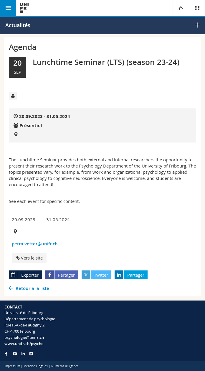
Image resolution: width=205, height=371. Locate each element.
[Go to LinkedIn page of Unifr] (23, 354)
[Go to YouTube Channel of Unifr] (15, 354)
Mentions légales (36, 366)
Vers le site (29, 258)
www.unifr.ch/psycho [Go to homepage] (24, 343)
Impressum (12, 366)
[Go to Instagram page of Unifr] (31, 354)
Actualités (17, 25)
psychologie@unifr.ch (24, 337)
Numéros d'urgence (65, 366)
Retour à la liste (32, 288)
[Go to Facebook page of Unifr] (6, 353)
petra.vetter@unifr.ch (35, 244)
